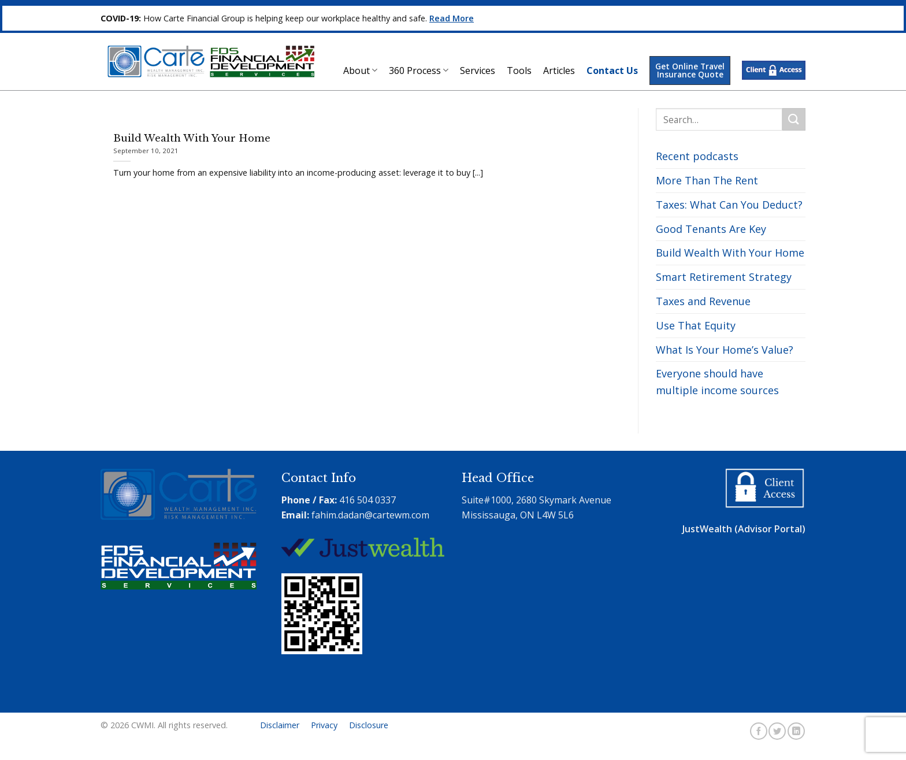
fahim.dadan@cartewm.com (370, 515)
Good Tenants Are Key (711, 229)
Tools (519, 70)
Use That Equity (696, 325)
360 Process (418, 70)
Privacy (324, 725)
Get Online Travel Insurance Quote (690, 70)
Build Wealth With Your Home (730, 252)
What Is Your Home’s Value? (724, 350)
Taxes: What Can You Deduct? (729, 205)
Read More (451, 18)
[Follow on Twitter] (777, 731)
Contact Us (612, 70)
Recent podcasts (697, 156)
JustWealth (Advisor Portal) (743, 528)
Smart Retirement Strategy (724, 277)
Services (477, 70)
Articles (559, 70)
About (360, 70)
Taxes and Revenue (703, 301)
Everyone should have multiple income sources (717, 381)
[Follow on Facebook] (758, 731)
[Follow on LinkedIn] (796, 731)
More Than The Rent (707, 180)
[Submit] (793, 119)
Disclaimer (279, 725)
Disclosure (368, 725)
